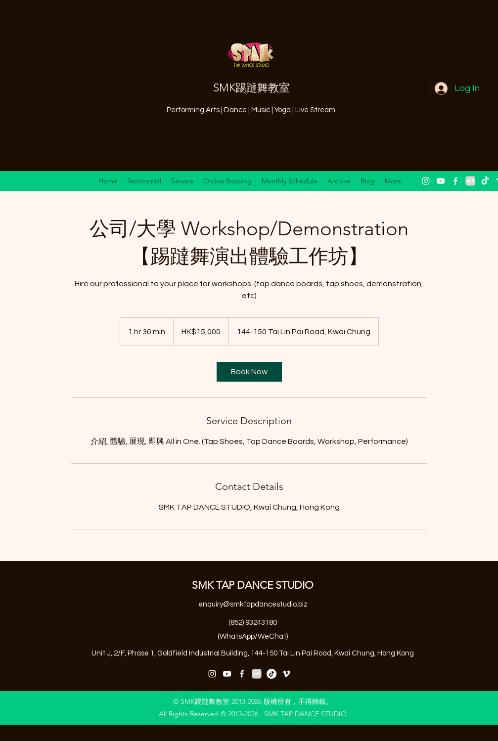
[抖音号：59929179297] (271, 674)
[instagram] (426, 181)
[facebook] (455, 181)
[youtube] (441, 181)
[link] (249, 372)
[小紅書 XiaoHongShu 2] (470, 181)
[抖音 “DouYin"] (485, 181)
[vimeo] (286, 674)
